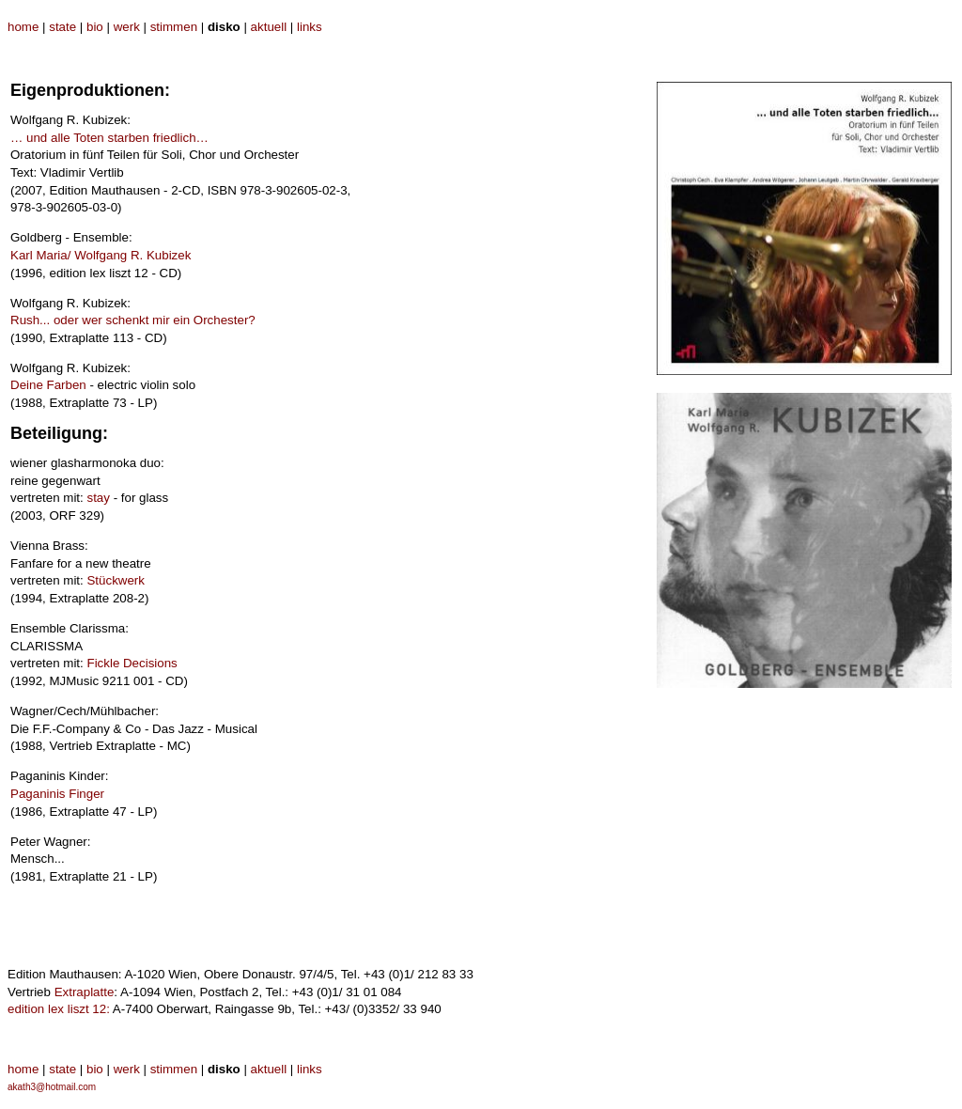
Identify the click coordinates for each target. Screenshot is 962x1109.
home (23, 27)
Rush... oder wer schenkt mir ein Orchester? (133, 320)
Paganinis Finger (57, 794)
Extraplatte (84, 992)
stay (97, 498)
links (309, 27)
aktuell (269, 27)
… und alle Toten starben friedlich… (109, 138)
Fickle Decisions (131, 663)
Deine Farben (48, 385)
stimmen (173, 27)
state (62, 27)
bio (94, 27)
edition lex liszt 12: (59, 1009)
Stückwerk (115, 580)
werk (127, 27)
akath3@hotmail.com (52, 1087)
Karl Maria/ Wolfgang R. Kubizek (100, 255)
